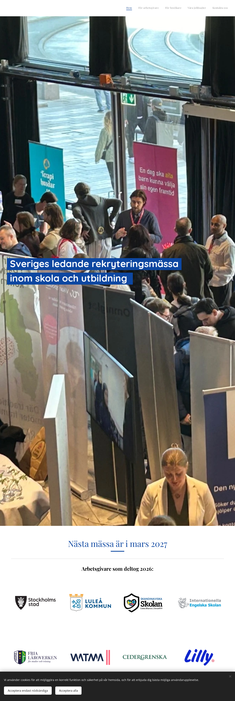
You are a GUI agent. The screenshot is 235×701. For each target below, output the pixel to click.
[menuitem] (204, 8)
